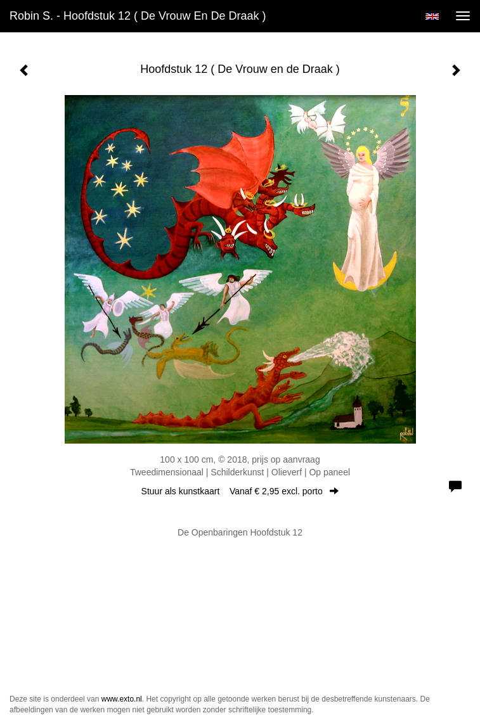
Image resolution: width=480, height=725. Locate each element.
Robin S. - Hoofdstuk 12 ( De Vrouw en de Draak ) (138, 16)
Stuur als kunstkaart (240, 491)
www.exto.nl (121, 699)
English (432, 16)
